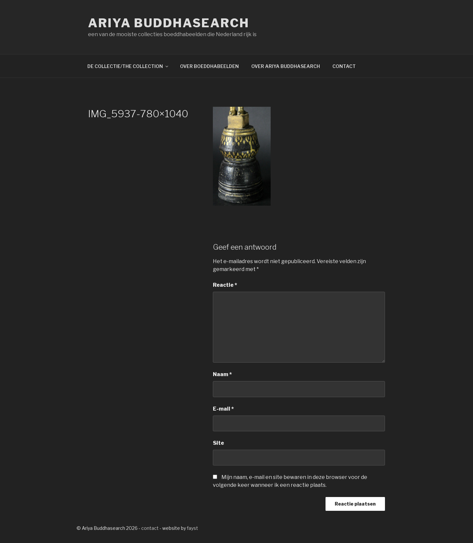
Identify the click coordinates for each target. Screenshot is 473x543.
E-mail (223, 409)
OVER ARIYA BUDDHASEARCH (285, 66)
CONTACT (344, 66)
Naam (222, 374)
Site (218, 443)
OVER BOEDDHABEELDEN (209, 66)
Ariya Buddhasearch (168, 23)
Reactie (225, 285)
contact (150, 528)
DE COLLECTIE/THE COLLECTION (128, 66)
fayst (192, 528)
